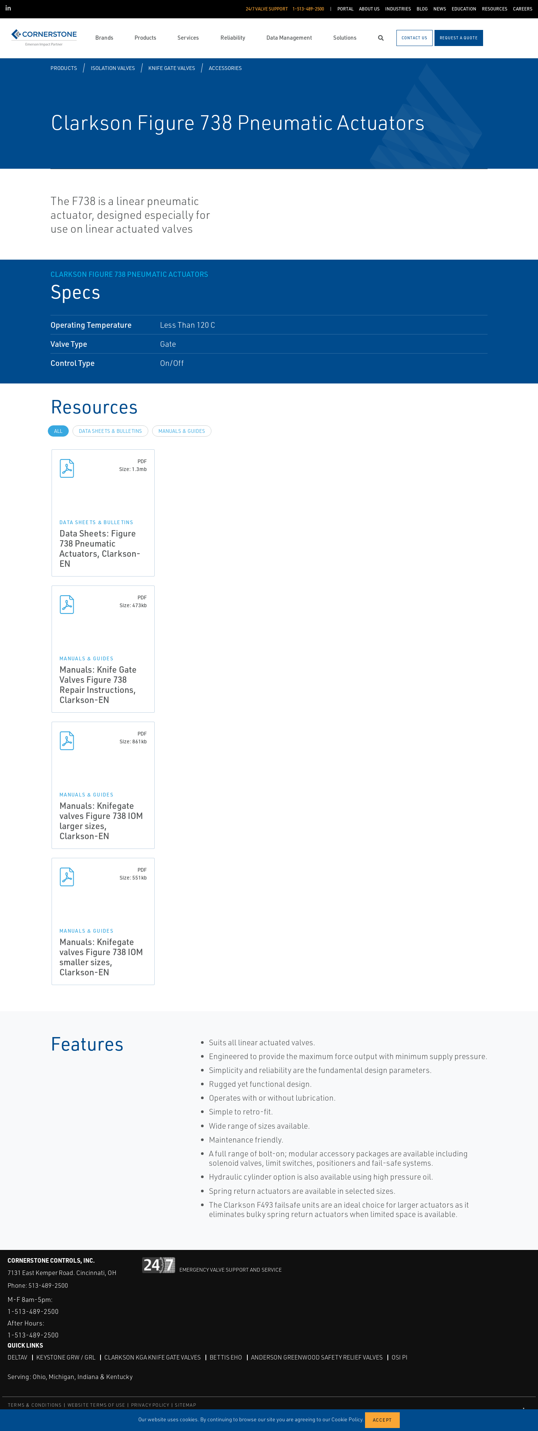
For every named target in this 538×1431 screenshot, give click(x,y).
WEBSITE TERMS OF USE (97, 1404)
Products (63, 68)
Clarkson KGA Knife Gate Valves (152, 1357)
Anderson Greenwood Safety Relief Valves (317, 1357)
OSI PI (400, 1357)
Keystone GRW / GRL (65, 1357)
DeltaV (17, 1357)
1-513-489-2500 (33, 1311)
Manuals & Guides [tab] (181, 431)
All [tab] (58, 431)
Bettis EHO (226, 1357)
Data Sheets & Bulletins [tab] (110, 431)
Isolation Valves (113, 68)
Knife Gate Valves (171, 68)
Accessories (225, 68)
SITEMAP (185, 1404)
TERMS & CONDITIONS (35, 1404)
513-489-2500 (48, 1285)
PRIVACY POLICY (150, 1404)
